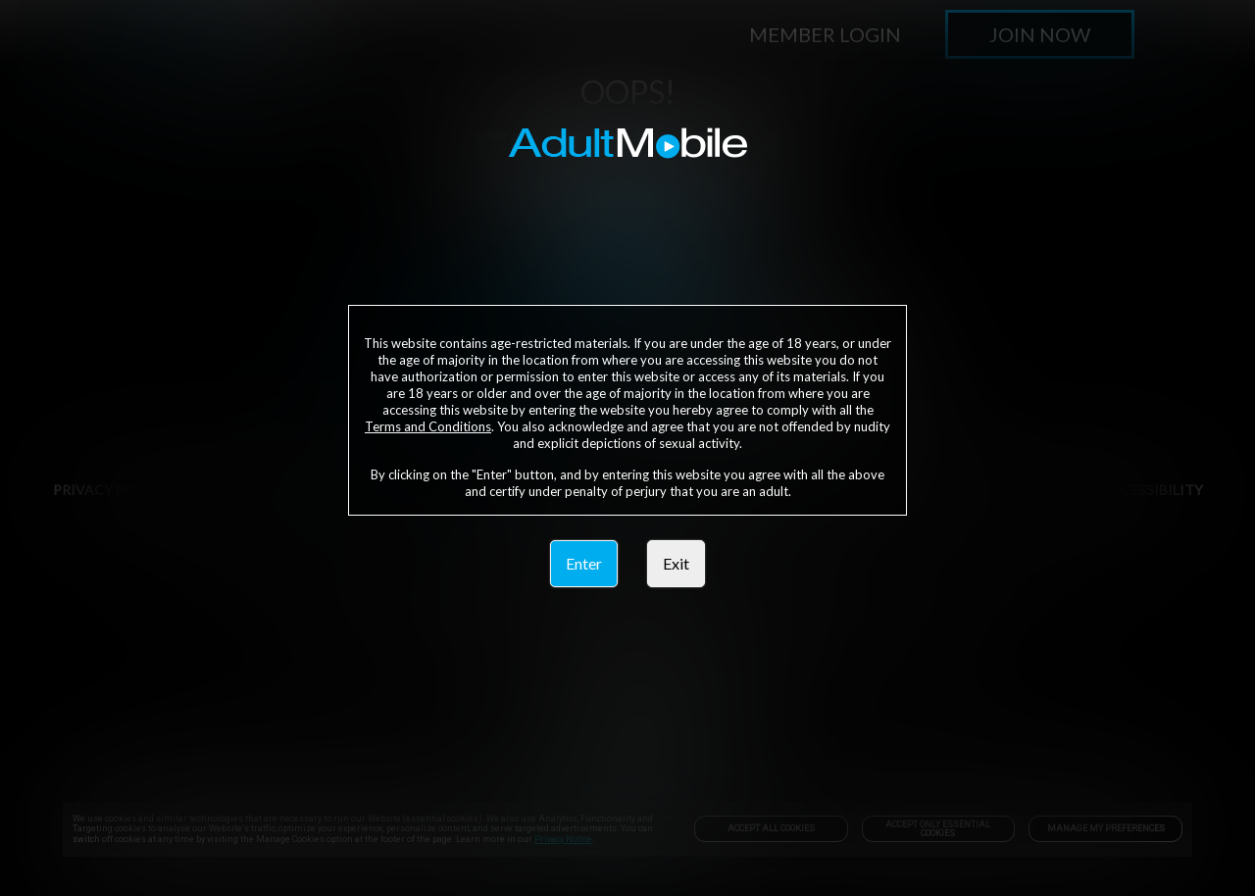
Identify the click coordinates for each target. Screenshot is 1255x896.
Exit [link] (676, 563)
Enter (584, 563)
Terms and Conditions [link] (428, 426)
